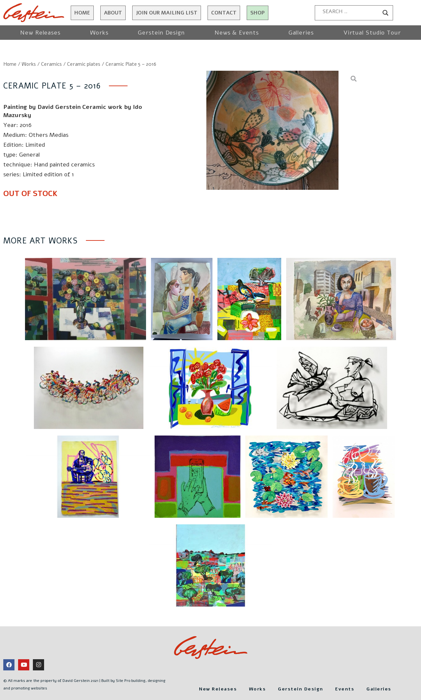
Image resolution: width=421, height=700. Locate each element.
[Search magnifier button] (385, 12)
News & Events (236, 33)
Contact (223, 12)
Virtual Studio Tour (372, 33)
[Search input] (351, 11)
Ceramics (51, 64)
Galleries (301, 33)
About (113, 12)
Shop (257, 12)
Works (99, 33)
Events (385, 671)
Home (82, 12)
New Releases (40, 33)
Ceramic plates (83, 64)
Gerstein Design (161, 33)
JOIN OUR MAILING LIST (166, 12)
